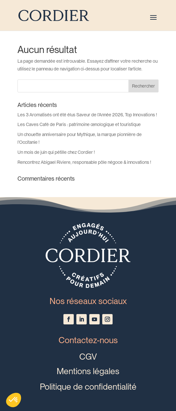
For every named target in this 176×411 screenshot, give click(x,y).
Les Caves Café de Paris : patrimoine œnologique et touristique (79, 124)
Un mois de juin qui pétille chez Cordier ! (56, 152)
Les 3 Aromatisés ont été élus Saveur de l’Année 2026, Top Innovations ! (87, 114)
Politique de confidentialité (88, 386)
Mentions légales (88, 371)
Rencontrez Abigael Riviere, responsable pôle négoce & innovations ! (84, 162)
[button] (13, 400)
